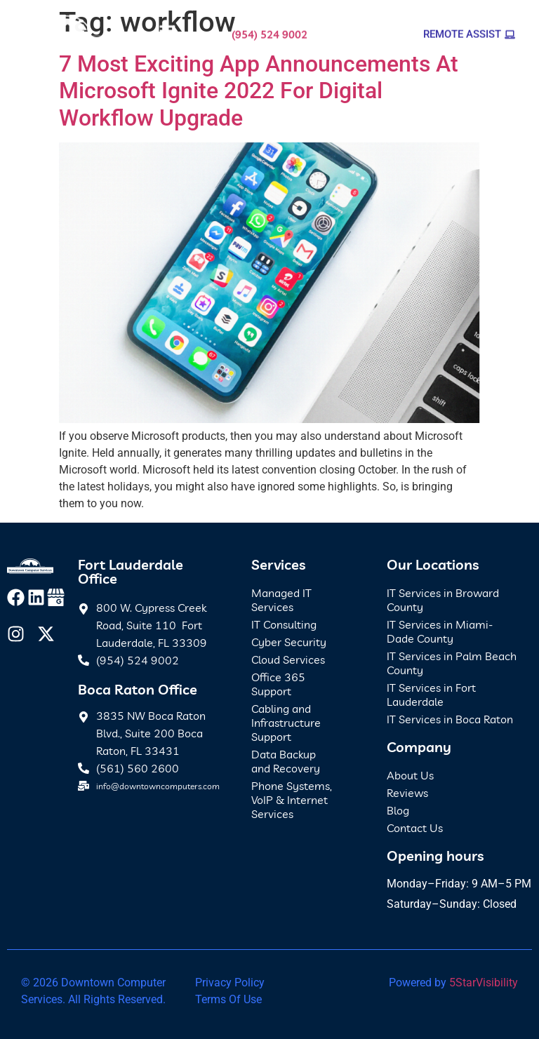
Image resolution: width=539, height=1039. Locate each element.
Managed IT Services (281, 600)
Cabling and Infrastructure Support (286, 723)
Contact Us (415, 828)
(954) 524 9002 (269, 29)
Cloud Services (288, 659)
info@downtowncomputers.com (158, 786)
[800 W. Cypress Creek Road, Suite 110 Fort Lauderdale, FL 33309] (83, 607)
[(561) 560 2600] (83, 768)
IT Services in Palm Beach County (452, 663)
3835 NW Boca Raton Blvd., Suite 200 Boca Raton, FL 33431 (151, 733)
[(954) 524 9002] (83, 660)
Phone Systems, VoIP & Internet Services (291, 800)
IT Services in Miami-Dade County (440, 631)
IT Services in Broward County (443, 600)
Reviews (407, 793)
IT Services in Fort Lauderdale (431, 695)
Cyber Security (288, 642)
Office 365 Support (278, 684)
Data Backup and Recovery (285, 761)
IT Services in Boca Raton (450, 719)
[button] (167, 29)
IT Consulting (284, 624)
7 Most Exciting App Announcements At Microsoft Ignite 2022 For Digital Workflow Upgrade (258, 91)
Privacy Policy (230, 982)
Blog (398, 810)
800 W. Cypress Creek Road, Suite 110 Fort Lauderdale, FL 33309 (151, 625)
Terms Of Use (228, 999)
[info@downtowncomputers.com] (83, 785)
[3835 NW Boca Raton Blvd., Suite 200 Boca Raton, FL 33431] (83, 715)
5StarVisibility (483, 982)
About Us (410, 775)
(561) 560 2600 (137, 768)
